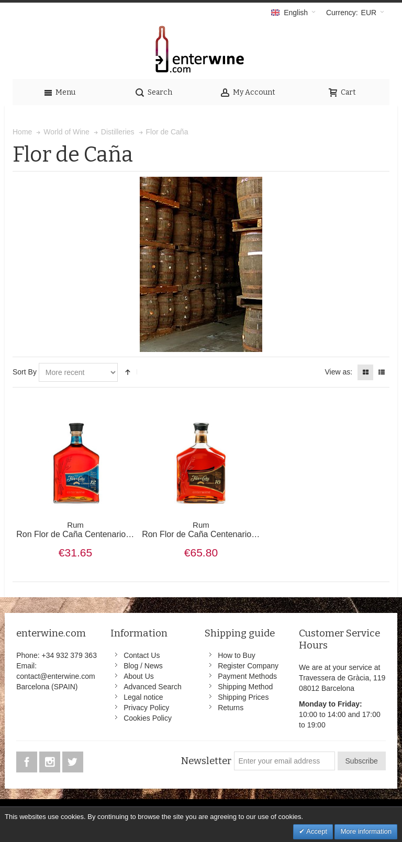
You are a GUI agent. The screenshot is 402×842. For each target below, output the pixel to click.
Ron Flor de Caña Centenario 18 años (212, 530)
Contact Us (142, 655)
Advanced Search (153, 686)
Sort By (25, 372)
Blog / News (143, 666)
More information (366, 831)
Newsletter (206, 761)
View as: (338, 372)
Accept (316, 831)
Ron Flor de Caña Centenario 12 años (87, 530)
